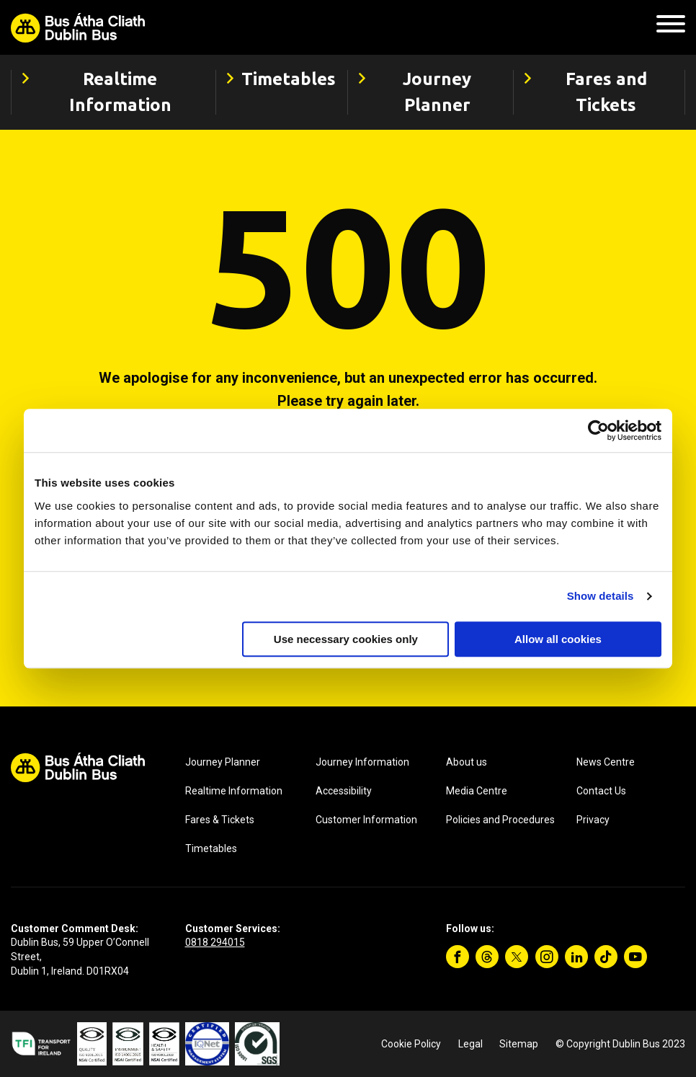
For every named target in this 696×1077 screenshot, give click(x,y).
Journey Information (362, 762)
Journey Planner (222, 762)
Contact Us (601, 791)
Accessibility (344, 791)
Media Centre (476, 791)
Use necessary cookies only (346, 639)
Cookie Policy (411, 1044)
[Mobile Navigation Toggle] (670, 28)
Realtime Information (233, 791)
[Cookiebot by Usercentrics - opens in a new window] (598, 430)
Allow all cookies (558, 639)
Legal (470, 1044)
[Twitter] (516, 956)
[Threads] (487, 956)
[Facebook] (457, 956)
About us (466, 762)
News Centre (605, 762)
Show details (600, 596)
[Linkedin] (576, 956)
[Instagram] (546, 956)
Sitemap (518, 1044)
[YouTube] (635, 956)
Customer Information (366, 819)
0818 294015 (215, 942)
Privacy (593, 819)
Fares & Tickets (219, 819)
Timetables (211, 848)
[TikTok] (605, 956)
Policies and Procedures (500, 819)
